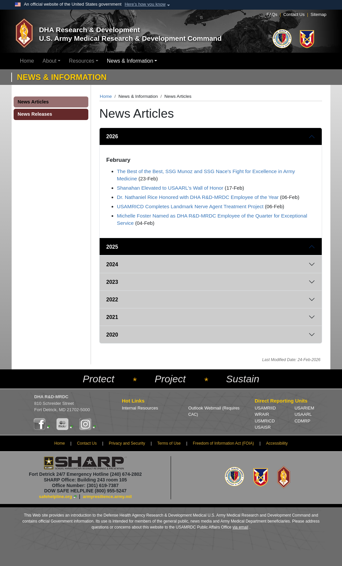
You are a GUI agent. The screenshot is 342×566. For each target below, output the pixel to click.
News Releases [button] (35, 114)
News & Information (130, 61)
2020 (112, 335)
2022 (112, 299)
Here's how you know (145, 4)
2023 (112, 282)
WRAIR (262, 414)
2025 (112, 247)
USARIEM (304, 408)
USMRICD (265, 420)
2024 (112, 264)
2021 (112, 317)
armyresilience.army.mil (107, 496)
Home (27, 61)
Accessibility (277, 443)
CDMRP (302, 420)
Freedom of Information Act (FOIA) (223, 443)
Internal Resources (140, 408)
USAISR (263, 427)
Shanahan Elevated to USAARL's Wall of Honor (170, 188)
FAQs (272, 14)
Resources (81, 61)
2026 (112, 136)
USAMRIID (265, 408)
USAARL (303, 414)
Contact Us (293, 14)
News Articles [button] (33, 101)
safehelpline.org (55, 496)
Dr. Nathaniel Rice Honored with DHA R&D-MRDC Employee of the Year (198, 197)
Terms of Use (169, 443)
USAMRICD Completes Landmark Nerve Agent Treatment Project (190, 206)
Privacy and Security (127, 443)
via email (240, 527)
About (49, 61)
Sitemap (318, 14)
